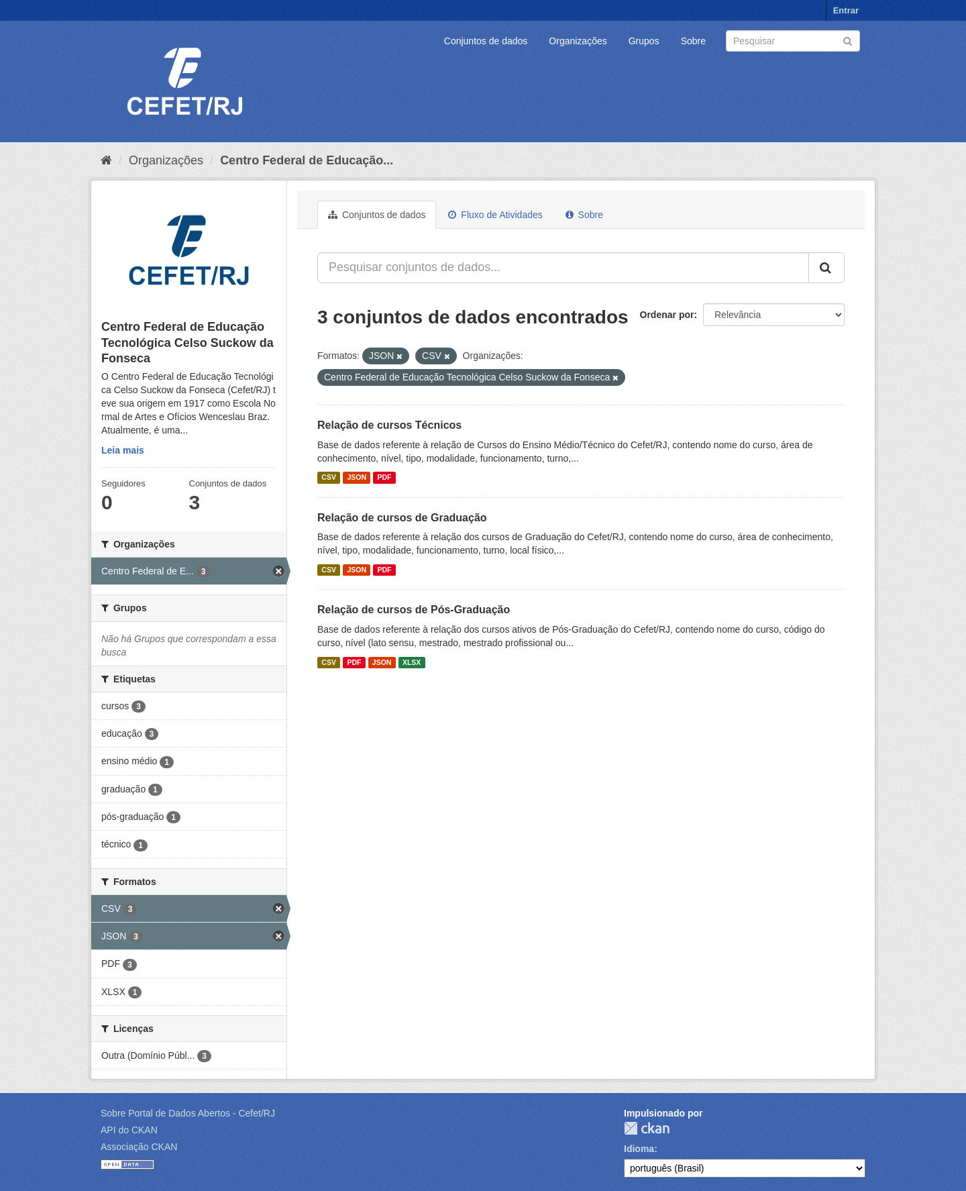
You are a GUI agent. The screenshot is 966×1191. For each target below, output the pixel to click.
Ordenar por (667, 314)
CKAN (646, 1128)
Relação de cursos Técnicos (389, 425)
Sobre (693, 41)
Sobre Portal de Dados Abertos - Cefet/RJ (188, 1113)
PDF (384, 478)
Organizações (577, 41)
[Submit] (847, 40)
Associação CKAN (139, 1146)
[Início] (106, 160)
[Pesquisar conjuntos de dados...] (563, 267)
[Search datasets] (793, 41)
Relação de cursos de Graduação (402, 517)
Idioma (639, 1148)
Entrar (846, 10)
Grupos (644, 41)
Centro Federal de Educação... (306, 160)
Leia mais (122, 450)
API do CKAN (129, 1130)
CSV (328, 478)
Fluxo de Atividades (495, 214)
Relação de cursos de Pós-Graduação (413, 609)
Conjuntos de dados (486, 41)
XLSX (411, 662)
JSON (356, 478)
